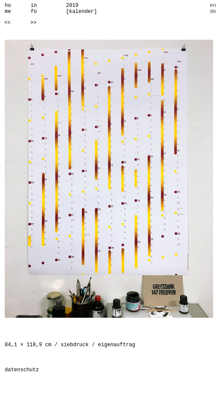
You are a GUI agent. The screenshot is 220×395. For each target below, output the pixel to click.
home (8, 9)
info (34, 9)
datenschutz (22, 370)
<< (7, 23)
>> (33, 23)
